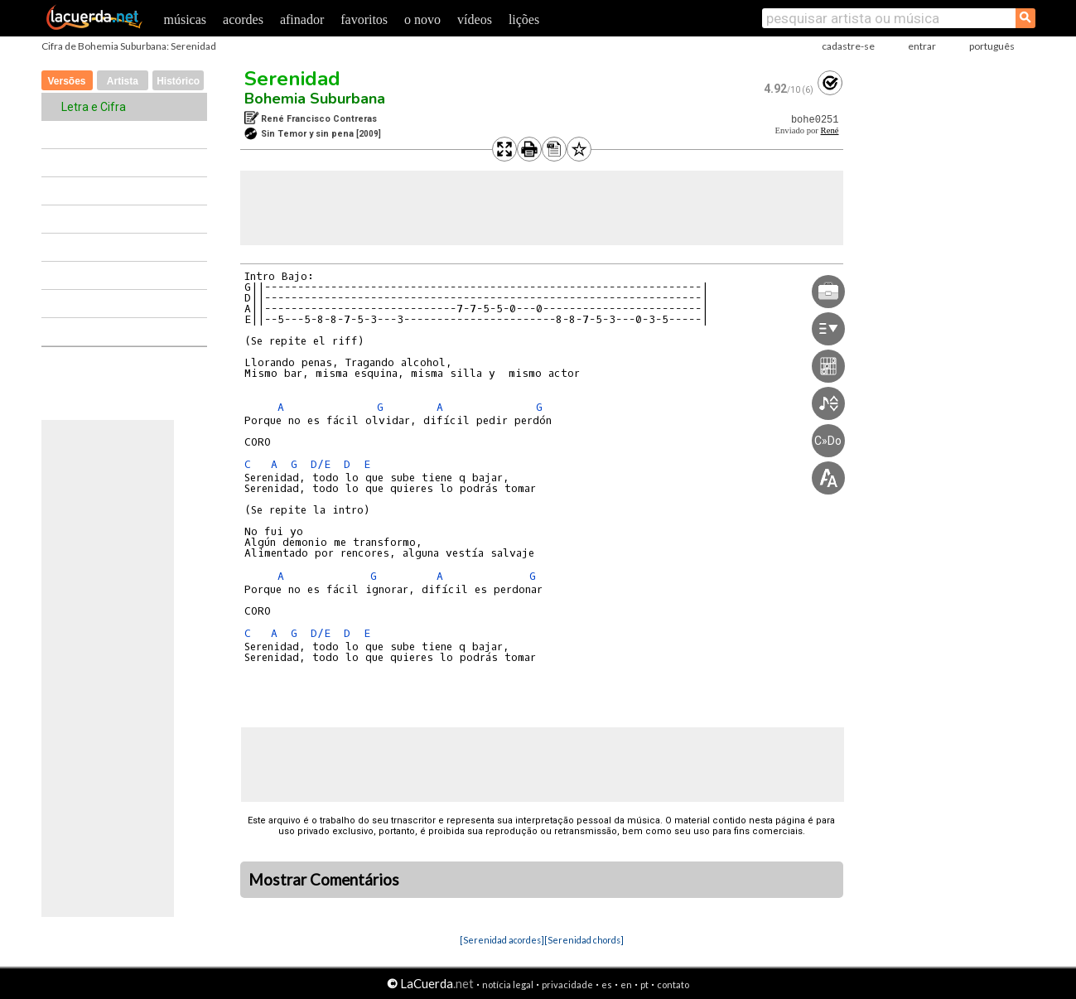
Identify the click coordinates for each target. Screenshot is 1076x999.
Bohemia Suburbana (314, 99)
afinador (302, 19)
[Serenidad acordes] (502, 939)
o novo (422, 19)
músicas (185, 19)
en (626, 984)
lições (524, 19)
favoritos (364, 19)
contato (673, 984)
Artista (122, 81)
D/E (321, 464)
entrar (922, 46)
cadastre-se (848, 46)
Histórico (178, 81)
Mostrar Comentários (323, 880)
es (606, 984)
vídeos (474, 19)
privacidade (567, 984)
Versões (66, 81)
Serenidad (292, 78)
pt (644, 984)
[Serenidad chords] (584, 939)
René (830, 130)
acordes (243, 19)
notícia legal (507, 984)
